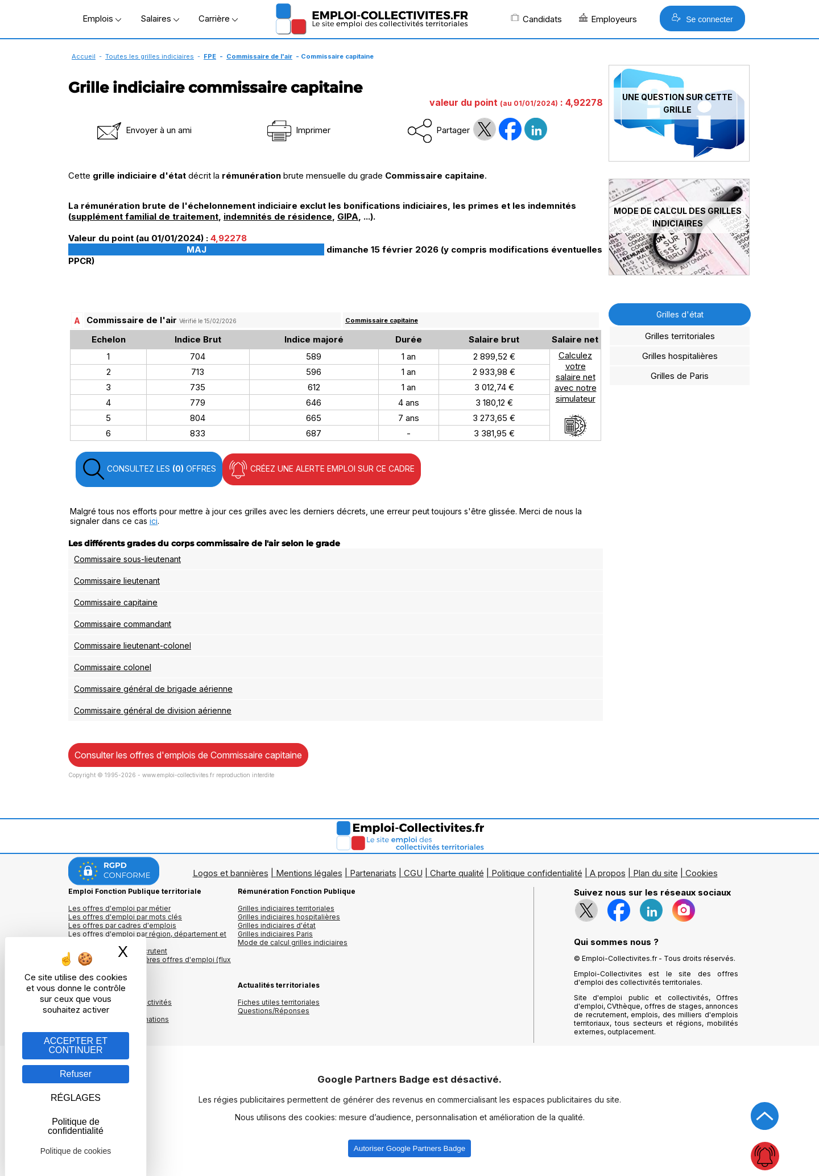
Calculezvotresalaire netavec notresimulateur (576, 394)
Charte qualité (457, 873)
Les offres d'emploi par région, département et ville (147, 938)
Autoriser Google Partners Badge (409, 1148)
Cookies (701, 873)
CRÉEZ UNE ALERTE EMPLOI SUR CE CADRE (322, 469)
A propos (608, 873)
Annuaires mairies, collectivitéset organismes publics (120, 1006)
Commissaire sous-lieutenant (127, 559)
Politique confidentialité (536, 873)
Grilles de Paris (680, 375)
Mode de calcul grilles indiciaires (293, 942)
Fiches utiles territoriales (279, 1002)
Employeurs (608, 18)
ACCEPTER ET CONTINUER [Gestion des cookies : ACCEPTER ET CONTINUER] (75, 1045)
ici (154, 521)
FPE (210, 56)
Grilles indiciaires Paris (275, 934)
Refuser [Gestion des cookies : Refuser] (76, 1074)
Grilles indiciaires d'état (277, 925)
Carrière (218, 18)
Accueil (84, 56)
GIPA (347, 216)
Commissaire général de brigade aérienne (153, 689)
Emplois (101, 18)
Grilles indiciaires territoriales (286, 908)
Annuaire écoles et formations (118, 1019)
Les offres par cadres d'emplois (122, 925)
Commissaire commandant (122, 624)
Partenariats (373, 873)
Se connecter (702, 18)
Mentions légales (309, 873)
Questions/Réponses (273, 1010)
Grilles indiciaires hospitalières (289, 917)
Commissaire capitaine (381, 320)
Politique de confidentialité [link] (76, 1126)
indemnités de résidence (278, 216)
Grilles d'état (680, 314)
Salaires (159, 18)
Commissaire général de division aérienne (152, 710)
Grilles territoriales (680, 336)
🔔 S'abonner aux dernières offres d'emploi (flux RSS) (149, 963)
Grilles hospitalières (680, 355)
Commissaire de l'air (259, 56)
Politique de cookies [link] (75, 1151)
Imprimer (297, 130)
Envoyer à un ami (143, 130)
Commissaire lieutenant (117, 580)
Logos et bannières (230, 873)
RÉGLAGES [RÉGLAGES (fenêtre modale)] (76, 1098)
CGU (413, 873)
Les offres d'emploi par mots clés (125, 917)
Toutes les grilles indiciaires (149, 56)
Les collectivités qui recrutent (117, 951)
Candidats (536, 18)
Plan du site (655, 873)
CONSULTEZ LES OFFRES (149, 469)
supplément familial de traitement (144, 216)
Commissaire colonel (112, 667)
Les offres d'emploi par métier (119, 908)
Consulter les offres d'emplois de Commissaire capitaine (188, 755)
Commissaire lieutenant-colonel (132, 645)
